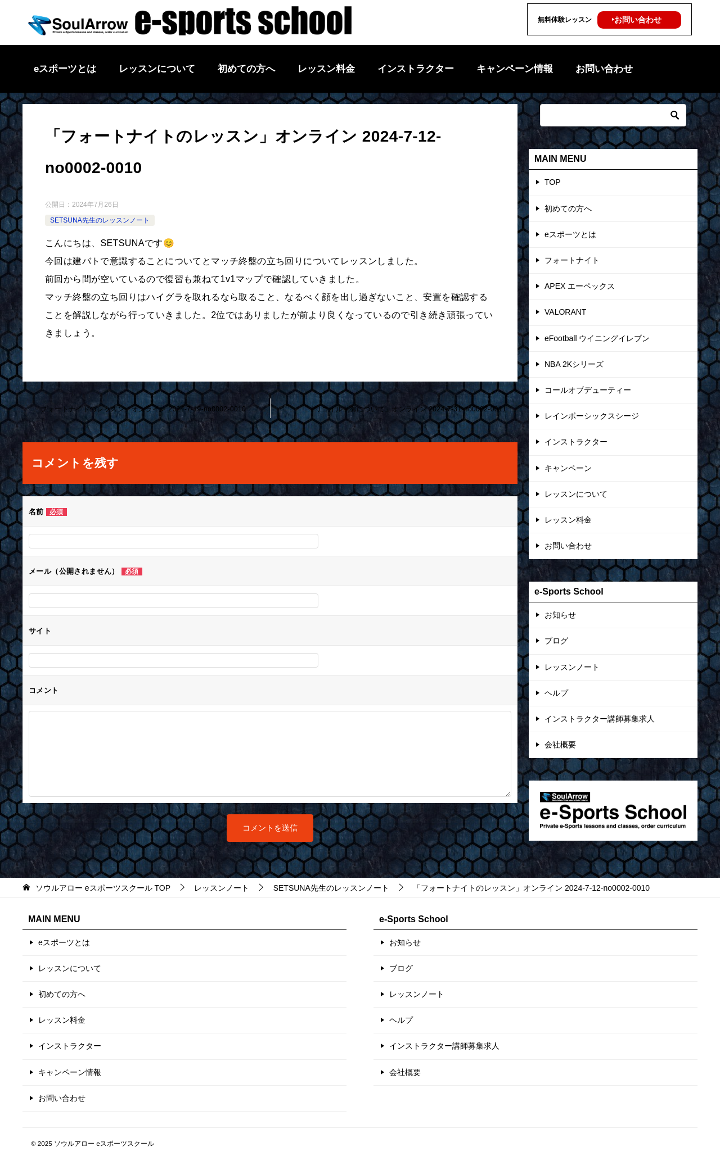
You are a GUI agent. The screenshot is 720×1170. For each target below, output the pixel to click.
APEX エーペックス (579, 286)
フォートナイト (572, 260)
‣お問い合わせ (636, 19)
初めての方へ (246, 69)
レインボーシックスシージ (591, 415)
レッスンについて (157, 69)
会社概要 (560, 744)
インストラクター (415, 69)
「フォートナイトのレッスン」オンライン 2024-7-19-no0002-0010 (140, 409)
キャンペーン (568, 468)
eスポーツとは (65, 69)
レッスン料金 (326, 69)
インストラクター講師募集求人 (599, 718)
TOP (552, 182)
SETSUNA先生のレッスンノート (100, 220)
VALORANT (565, 311)
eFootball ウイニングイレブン (597, 338)
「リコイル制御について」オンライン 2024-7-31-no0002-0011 (407, 409)
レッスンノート (572, 667)
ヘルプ (556, 692)
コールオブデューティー (587, 390)
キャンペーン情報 (514, 69)
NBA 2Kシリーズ (574, 364)
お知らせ (560, 614)
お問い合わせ (604, 69)
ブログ (556, 640)
